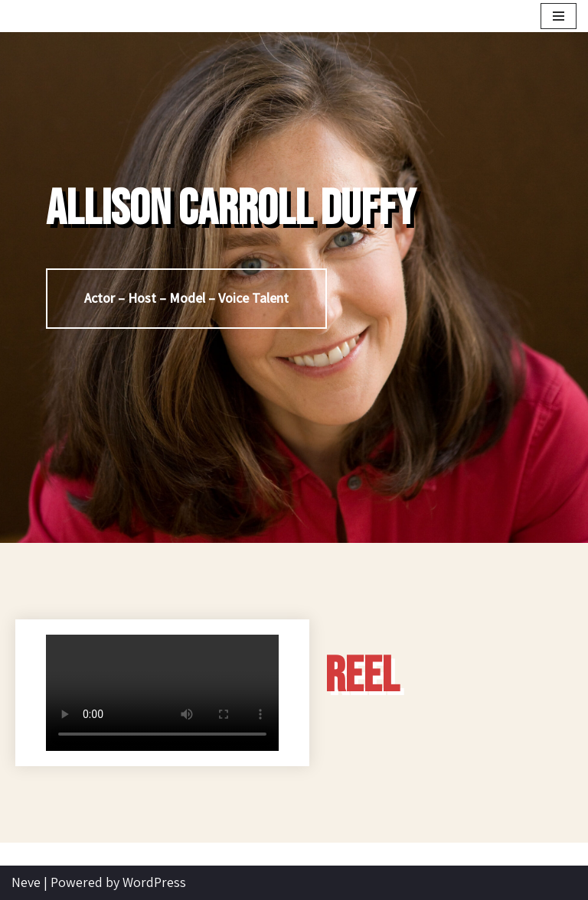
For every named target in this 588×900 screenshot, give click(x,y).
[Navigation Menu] (559, 16)
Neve (26, 882)
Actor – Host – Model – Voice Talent (186, 298)
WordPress (154, 882)
